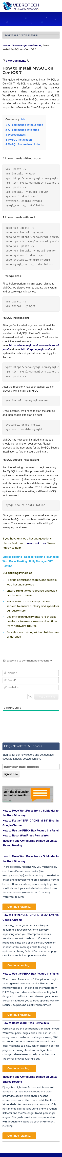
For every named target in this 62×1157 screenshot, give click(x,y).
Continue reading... (19, 906)
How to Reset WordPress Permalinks (25, 835)
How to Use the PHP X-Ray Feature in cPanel (30, 830)
